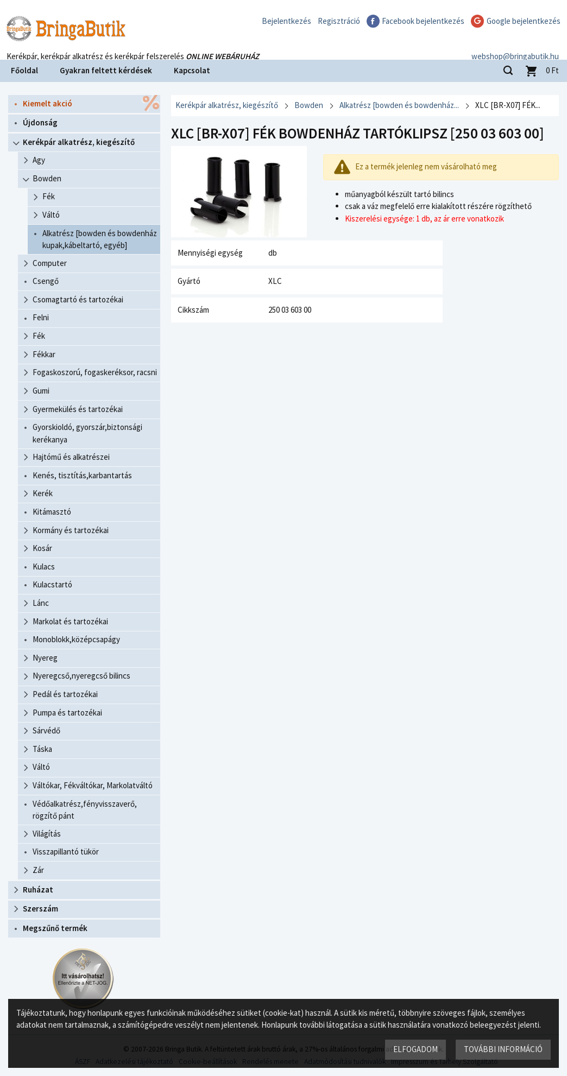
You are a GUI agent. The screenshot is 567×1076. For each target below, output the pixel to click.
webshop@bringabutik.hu (515, 45)
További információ (503, 1049)
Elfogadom (415, 1049)
